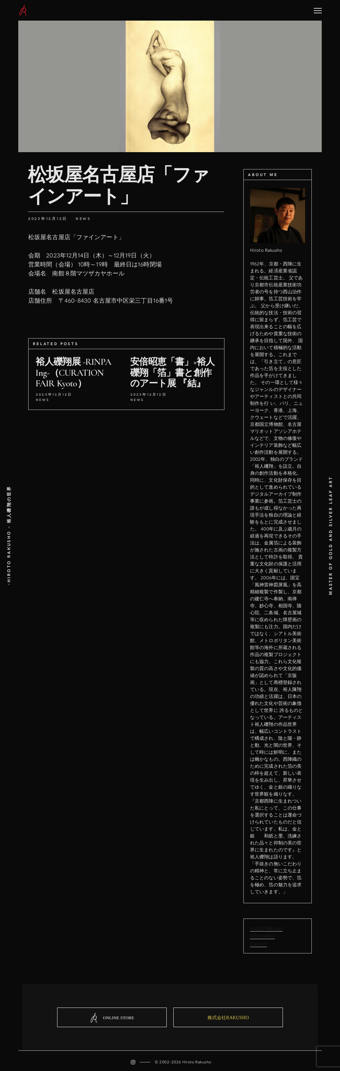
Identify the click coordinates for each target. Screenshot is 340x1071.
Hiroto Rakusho (266, 928)
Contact (258, 943)
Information (262, 935)
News (83, 218)
